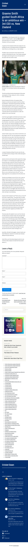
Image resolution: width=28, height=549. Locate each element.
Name (3, 271)
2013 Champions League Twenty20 (12, 365)
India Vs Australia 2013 (10, 402)
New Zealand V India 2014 (11, 422)
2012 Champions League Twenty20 (12, 364)
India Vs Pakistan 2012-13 (11, 407)
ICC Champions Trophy (10, 393)
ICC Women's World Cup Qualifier (12, 398)
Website (4, 283)
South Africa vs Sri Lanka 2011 (11, 436)
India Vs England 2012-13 (10, 404)
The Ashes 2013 (8, 446)
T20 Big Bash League (9, 442)
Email (3, 277)
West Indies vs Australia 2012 (11, 455)
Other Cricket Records (10, 428)
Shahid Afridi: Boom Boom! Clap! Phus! (13, 358)
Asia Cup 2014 (8, 370)
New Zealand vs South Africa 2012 (12, 425)
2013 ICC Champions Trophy (11, 367)
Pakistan (7, 430)
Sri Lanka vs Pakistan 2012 (11, 441)
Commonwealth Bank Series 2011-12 (13, 381)
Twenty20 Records (9, 450)
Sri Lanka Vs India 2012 (10, 439)
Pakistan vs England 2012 (10, 431)
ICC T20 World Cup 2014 (10, 396)
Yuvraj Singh (7, 457)
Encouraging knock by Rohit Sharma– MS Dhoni (6, 302)
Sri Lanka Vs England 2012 (11, 438)
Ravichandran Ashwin (9, 433)
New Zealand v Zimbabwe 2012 (12, 423)
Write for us (20, 478)
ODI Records (8, 426)
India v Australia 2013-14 (10, 401)
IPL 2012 (7, 412)
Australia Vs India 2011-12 (11, 373)
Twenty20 (7, 449)
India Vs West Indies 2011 (10, 409)
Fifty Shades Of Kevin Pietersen (11, 352)
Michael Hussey (8, 418)
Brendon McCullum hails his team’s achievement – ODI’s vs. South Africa (20, 302)
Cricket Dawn (5, 4)
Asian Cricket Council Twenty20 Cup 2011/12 (15, 372)
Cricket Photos (8, 385)
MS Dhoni (7, 420)
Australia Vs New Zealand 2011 (12, 375)
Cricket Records (8, 388)
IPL (6, 410)
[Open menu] (25, 4)
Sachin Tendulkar (8, 434)
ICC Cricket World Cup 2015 (11, 394)
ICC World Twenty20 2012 (11, 399)
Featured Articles (9, 391)
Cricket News (8, 383)
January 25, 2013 (13, 31)
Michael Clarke (8, 417)
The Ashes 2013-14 (9, 447)
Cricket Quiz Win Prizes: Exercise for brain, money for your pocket (12, 346)
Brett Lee (7, 380)
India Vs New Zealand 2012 (11, 405)
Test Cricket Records (9, 444)
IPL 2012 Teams (8, 414)
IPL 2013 (7, 415)
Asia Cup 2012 (8, 369)
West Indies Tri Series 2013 (11, 454)
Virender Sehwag (8, 452)
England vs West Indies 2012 (11, 389)
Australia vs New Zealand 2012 (12, 377)
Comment (4, 255)
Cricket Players (8, 386)
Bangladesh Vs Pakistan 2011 (11, 378)
